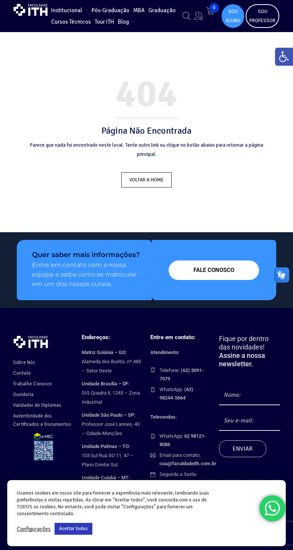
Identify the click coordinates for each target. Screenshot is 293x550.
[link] (283, 58)
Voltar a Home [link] (146, 180)
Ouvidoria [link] (23, 393)
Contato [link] (22, 371)
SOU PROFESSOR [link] (262, 16)
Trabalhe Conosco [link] (32, 382)
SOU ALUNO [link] (232, 16)
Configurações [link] (34, 529)
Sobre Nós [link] (24, 361)
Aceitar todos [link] (73, 529)
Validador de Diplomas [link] (36, 403)
